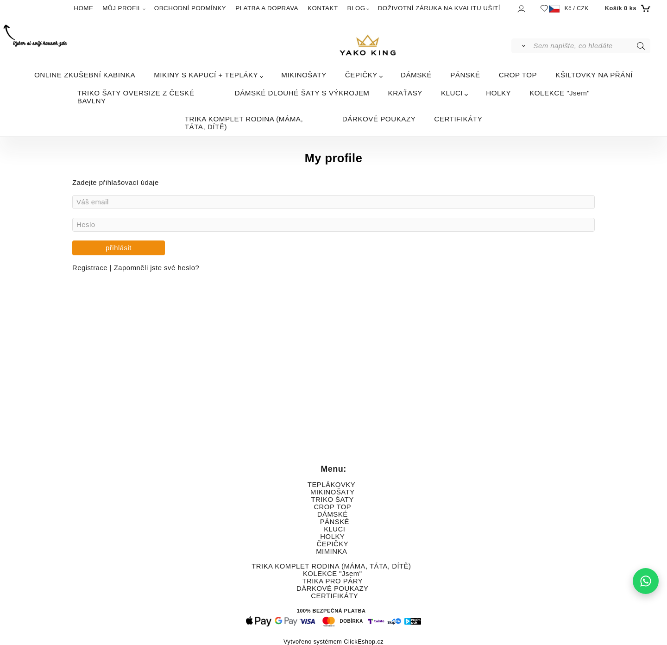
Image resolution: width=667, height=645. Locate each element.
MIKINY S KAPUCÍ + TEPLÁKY (206, 75)
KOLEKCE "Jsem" (559, 93)
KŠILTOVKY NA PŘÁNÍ (594, 75)
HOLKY (498, 93)
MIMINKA (331, 551)
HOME (83, 8)
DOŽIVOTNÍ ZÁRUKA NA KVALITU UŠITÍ (439, 8)
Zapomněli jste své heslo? (156, 268)
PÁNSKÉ (465, 75)
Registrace (91, 268)
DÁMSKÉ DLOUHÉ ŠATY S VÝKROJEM (302, 93)
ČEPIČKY (361, 75)
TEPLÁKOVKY (331, 484)
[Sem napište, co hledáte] (591, 45)
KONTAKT (323, 8)
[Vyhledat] (521, 45)
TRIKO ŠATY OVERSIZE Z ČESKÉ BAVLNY (136, 97)
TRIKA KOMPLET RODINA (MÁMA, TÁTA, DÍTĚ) (244, 123)
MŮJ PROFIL (121, 8)
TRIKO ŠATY (332, 499)
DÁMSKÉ (416, 75)
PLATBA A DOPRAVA (266, 8)
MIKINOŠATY (304, 75)
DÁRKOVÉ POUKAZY (379, 119)
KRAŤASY (405, 93)
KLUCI (452, 93)
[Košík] (626, 8)
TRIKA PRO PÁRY (332, 581)
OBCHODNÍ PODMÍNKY (190, 8)
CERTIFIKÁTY (458, 119)
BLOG (356, 8)
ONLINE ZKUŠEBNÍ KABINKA (84, 75)
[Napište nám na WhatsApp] (646, 581)
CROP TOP (518, 75)
